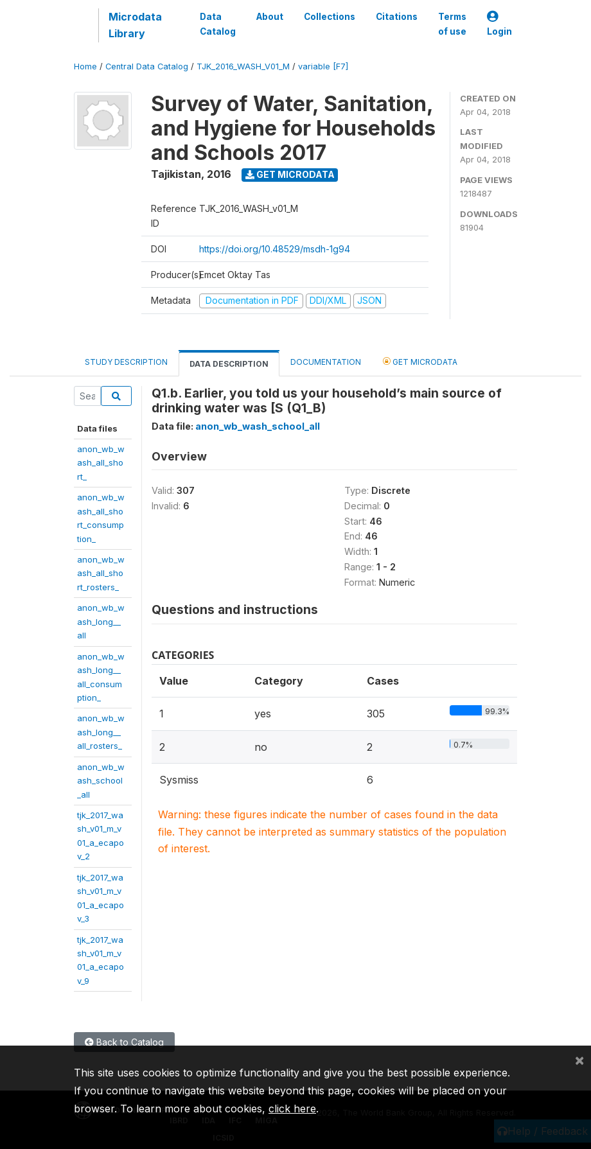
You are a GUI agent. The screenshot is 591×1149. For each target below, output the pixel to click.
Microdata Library (135, 25)
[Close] (579, 1059)
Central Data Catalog (146, 66)
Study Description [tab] (126, 362)
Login (499, 24)
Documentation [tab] (325, 362)
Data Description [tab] (229, 364)
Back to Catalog (124, 1042)
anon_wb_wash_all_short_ (101, 463)
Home (85, 66)
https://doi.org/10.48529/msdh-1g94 (274, 248)
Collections (329, 17)
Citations (397, 17)
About (269, 17)
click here (292, 1108)
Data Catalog (218, 24)
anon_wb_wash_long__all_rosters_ (101, 732)
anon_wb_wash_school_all (101, 781)
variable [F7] (323, 66)
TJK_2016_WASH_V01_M (243, 66)
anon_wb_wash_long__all (101, 621)
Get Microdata (290, 174)
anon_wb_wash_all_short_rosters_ (101, 573)
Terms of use (452, 24)
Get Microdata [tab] (420, 361)
